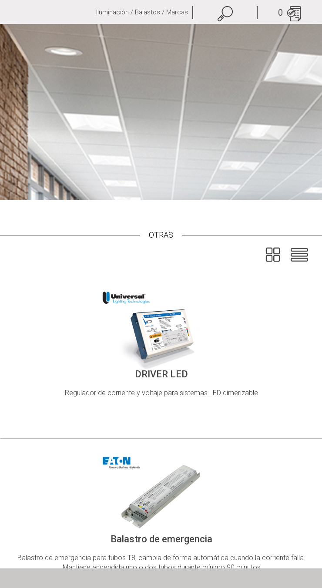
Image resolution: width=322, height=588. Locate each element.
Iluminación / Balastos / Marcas (142, 12)
